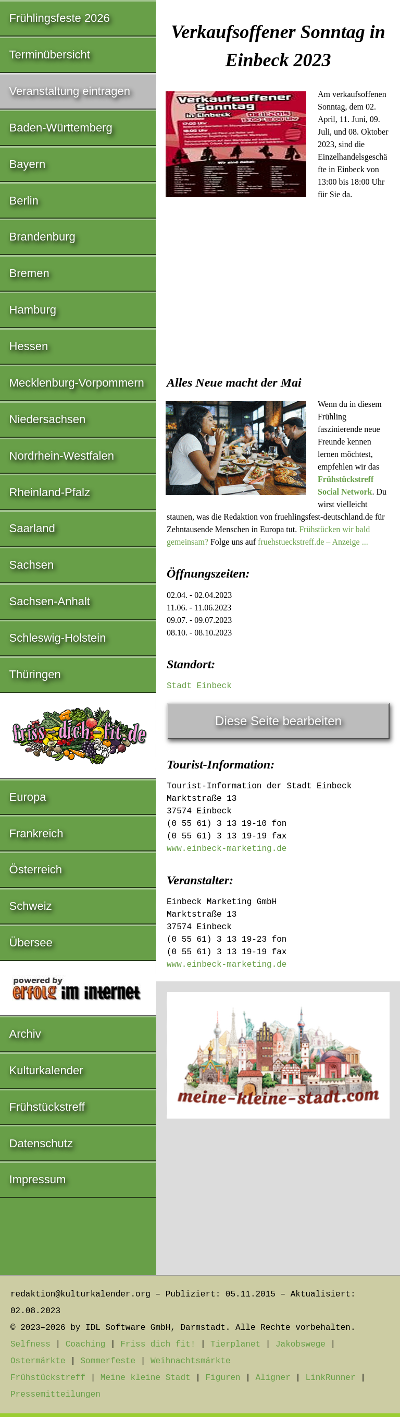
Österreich (35, 869)
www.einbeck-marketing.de (226, 849)
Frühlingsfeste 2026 (59, 18)
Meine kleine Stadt (146, 1378)
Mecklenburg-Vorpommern (76, 382)
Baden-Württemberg (61, 127)
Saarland (32, 528)
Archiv (25, 1033)
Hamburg (32, 309)
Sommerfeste (107, 1361)
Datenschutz (41, 1143)
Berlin (24, 200)
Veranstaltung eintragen (69, 91)
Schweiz (30, 905)
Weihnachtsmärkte (191, 1361)
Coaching (86, 1344)
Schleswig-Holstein (57, 637)
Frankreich (36, 833)
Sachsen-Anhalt (49, 601)
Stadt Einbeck (199, 686)
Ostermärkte (38, 1361)
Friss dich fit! (157, 1344)
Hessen (28, 346)
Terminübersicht (49, 54)
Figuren (222, 1378)
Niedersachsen (47, 419)
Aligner (273, 1378)
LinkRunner (331, 1378)
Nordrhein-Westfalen (61, 455)
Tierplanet (235, 1344)
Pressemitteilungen (55, 1394)
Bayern (27, 164)
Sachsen (31, 564)
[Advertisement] (278, 292)
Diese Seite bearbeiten (278, 721)
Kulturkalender (46, 1070)
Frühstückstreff (47, 1106)
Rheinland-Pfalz (49, 492)
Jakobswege (301, 1344)
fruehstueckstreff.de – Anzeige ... (313, 541)
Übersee (31, 942)
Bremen (29, 273)
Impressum (37, 1179)
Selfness (30, 1344)
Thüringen (35, 674)
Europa (27, 796)
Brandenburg (42, 236)
